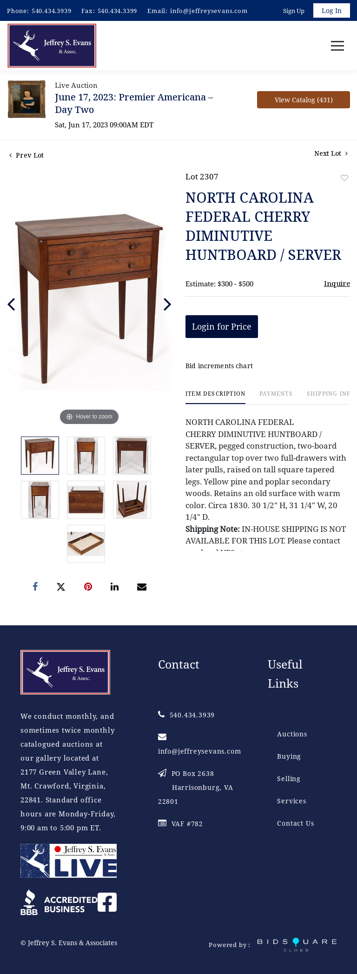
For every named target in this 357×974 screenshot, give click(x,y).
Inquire (337, 283)
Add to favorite (344, 177)
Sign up (293, 11)
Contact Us (295, 823)
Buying (289, 756)
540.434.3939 (52, 11)
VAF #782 (180, 823)
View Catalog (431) (304, 99)
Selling (289, 778)
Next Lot (331, 153)
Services (291, 800)
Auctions (292, 733)
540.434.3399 (118, 11)
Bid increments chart (219, 365)
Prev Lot (26, 155)
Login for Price (221, 326)
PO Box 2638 (195, 787)
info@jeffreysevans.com (209, 11)
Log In (332, 10)
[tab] (215, 397)
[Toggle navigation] (337, 46)
